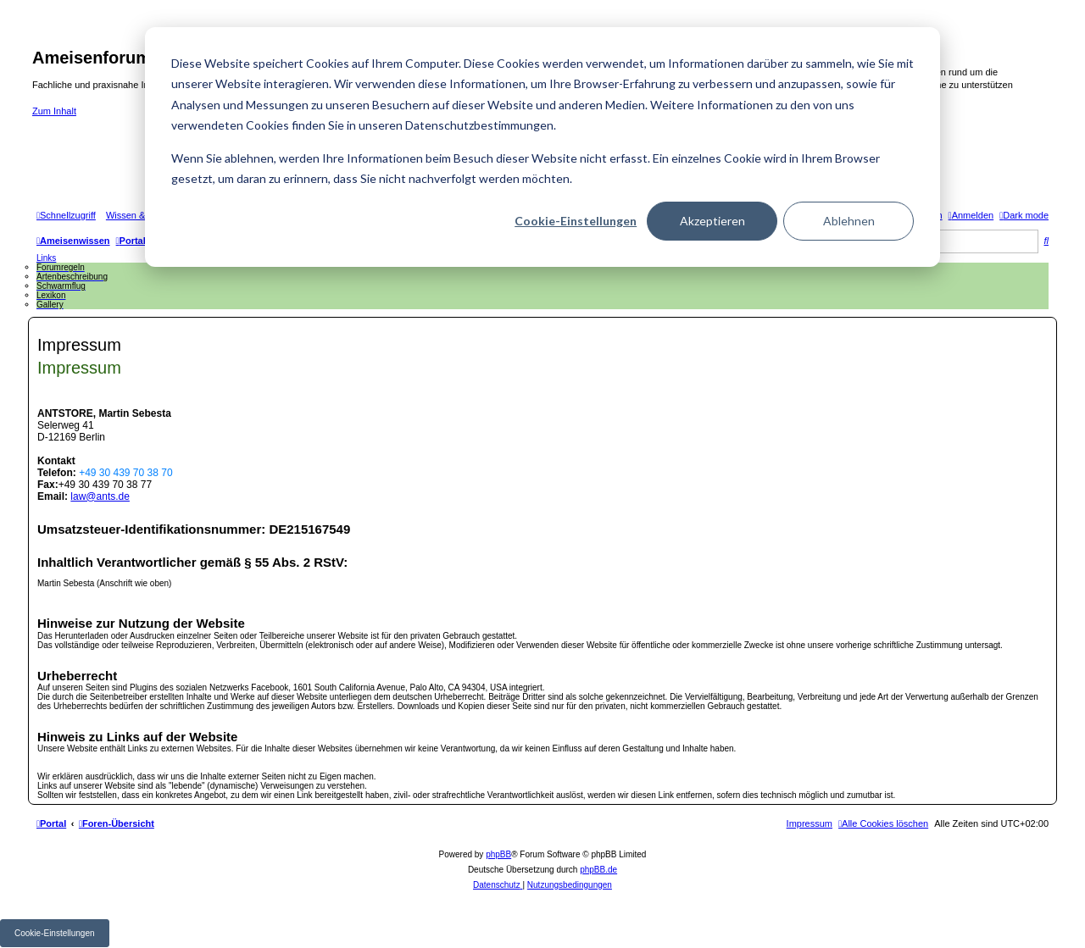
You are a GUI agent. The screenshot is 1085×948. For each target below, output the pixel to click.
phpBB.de (598, 869)
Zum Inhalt (54, 111)
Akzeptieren (712, 220)
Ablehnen (849, 220)
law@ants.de (100, 496)
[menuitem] (971, 215)
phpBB (498, 854)
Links (46, 258)
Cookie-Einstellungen (576, 220)
